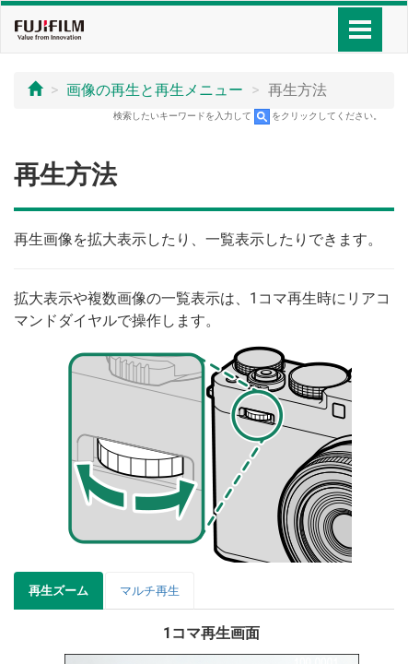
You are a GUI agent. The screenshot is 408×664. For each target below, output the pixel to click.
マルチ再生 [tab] (150, 591)
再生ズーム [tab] (58, 591)
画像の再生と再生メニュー (154, 90)
